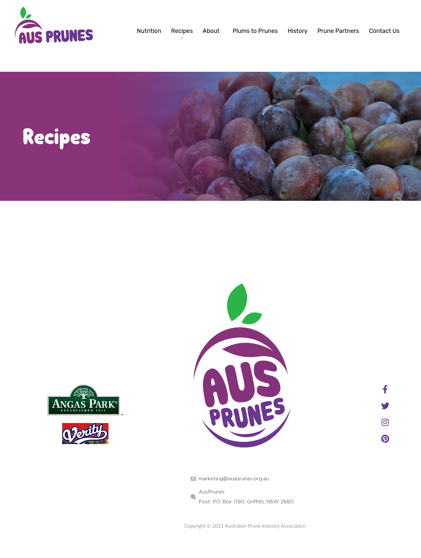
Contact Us (384, 31)
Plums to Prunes (255, 31)
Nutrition (149, 31)
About (213, 31)
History (297, 31)
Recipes (182, 31)
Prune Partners (338, 31)
